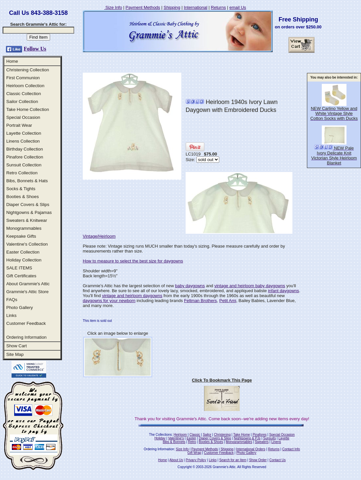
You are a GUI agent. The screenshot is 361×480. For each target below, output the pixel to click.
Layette (284, 438)
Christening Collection (27, 69)
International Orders (250, 449)
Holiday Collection (24, 259)
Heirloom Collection (25, 85)
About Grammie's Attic (27, 283)
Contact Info (291, 449)
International (195, 7)
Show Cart (16, 345)
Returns (218, 7)
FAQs (11, 299)
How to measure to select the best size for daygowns (133, 260)
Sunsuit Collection (24, 164)
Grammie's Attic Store (27, 291)
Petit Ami (227, 300)
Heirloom (180, 434)
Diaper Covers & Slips (27, 204)
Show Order (257, 460)
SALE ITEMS (19, 267)
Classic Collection (23, 93)
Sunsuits (269, 438)
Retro (192, 442)
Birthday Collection (24, 149)
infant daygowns (283, 290)
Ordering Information (26, 337)
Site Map (15, 354)
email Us (237, 7)
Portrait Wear (19, 125)
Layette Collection (23, 133)
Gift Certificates (21, 275)
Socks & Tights (20, 188)
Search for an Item (232, 460)
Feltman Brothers (200, 300)
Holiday (159, 438)
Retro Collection (22, 172)
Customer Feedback (26, 323)
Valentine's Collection (27, 244)
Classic (195, 434)
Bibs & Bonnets (174, 442)
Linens (276, 442)
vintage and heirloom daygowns (132, 295)
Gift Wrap (194, 453)
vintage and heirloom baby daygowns (249, 285)
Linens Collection (23, 141)
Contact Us (277, 460)
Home (12, 61)
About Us (176, 460)
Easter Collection (23, 252)
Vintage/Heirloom (99, 236)
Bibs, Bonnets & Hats (27, 180)
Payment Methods (143, 7)
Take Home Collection (27, 109)
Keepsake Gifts (21, 236)
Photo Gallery (19, 307)
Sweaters (262, 442)
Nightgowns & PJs (247, 438)
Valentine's (176, 438)
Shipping (172, 7)
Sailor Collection (22, 101)
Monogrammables (24, 228)
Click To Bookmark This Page (222, 380)
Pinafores (259, 434)
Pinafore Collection (24, 156)
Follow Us (35, 48)
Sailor (207, 434)
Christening (222, 434)
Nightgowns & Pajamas (29, 212)
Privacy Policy (196, 460)
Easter (191, 438)
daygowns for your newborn (109, 300)
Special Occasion (23, 117)
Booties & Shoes (22, 196)
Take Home (241, 434)
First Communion (23, 77)
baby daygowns (190, 285)
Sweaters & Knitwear (26, 220)
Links (11, 315)
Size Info (113, 7)
